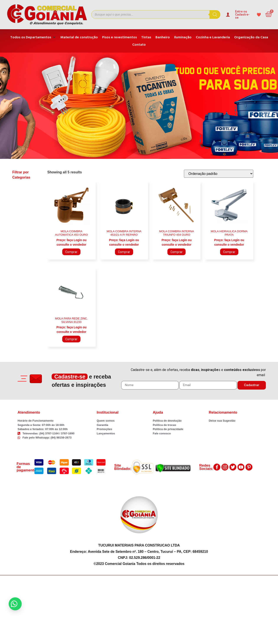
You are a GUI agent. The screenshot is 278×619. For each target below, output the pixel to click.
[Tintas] (146, 37)
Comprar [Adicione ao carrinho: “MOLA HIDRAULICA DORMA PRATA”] (229, 252)
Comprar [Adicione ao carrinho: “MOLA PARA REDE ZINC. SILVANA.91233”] (71, 339)
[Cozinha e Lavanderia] (213, 37)
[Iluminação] (183, 37)
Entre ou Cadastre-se (242, 14)
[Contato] (139, 44)
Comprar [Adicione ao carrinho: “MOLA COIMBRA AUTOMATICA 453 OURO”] (71, 252)
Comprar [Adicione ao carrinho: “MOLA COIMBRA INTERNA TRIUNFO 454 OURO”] (176, 252)
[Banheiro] (162, 37)
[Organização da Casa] (251, 37)
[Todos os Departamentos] (33, 37)
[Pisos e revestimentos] (119, 37)
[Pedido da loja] (218, 174)
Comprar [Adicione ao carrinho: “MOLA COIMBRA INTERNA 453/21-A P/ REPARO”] (124, 252)
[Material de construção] (79, 37)
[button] (15, 603)
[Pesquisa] (214, 14)
